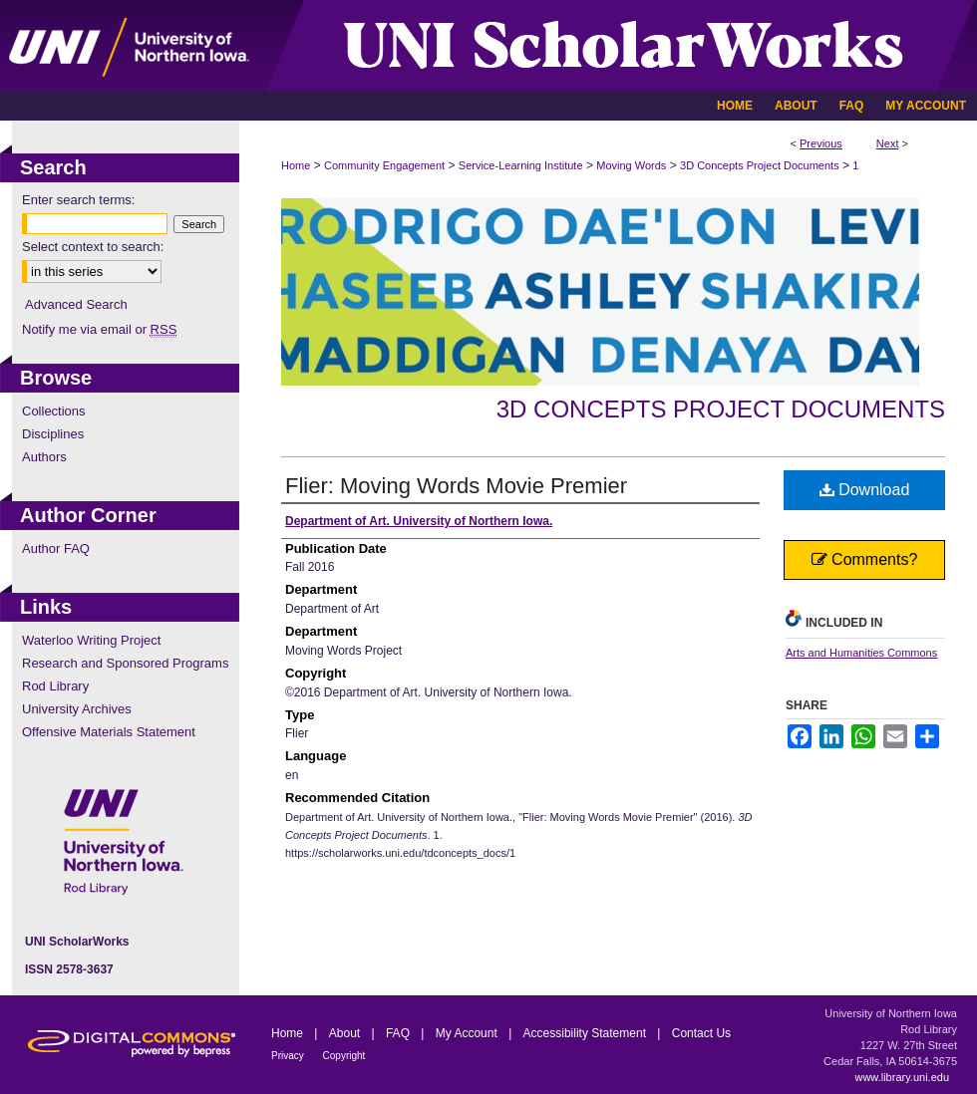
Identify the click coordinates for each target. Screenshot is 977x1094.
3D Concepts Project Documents (759, 165)
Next (887, 143)
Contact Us (701, 1033)
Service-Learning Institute (521, 165)
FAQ (399, 1033)
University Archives (77, 708)
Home (295, 165)
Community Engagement (384, 165)
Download (864, 489)
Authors (44, 456)
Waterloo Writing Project (91, 640)
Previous (821, 143)
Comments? (865, 559)
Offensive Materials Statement (108, 731)
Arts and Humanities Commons (861, 653)
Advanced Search (76, 304)
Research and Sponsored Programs (125, 663)
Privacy (289, 1055)
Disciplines (53, 433)
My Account (468, 1033)
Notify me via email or (99, 329)
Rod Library (55, 686)
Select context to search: (92, 246)
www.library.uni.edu (901, 1077)
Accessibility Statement (586, 1033)
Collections (54, 411)
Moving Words (631, 165)
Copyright (344, 1055)
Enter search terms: (78, 199)
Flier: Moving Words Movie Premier (456, 485)
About (346, 1033)
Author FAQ (56, 548)
